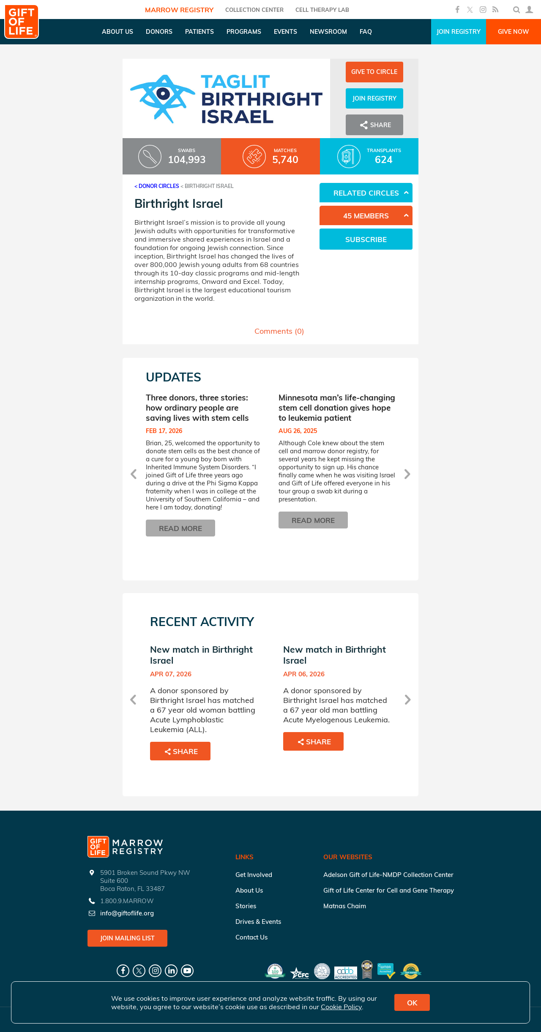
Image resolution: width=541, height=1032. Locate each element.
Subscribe (366, 239)
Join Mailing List (127, 938)
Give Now (513, 31)
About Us (249, 890)
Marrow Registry (179, 9)
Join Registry (459, 31)
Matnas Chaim (344, 906)
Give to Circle (374, 72)
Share (374, 125)
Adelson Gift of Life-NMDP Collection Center (388, 875)
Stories (245, 906)
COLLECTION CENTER (254, 9)
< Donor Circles (156, 186)
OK (412, 1002)
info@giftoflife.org (127, 913)
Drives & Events (258, 922)
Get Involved (253, 875)
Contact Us (251, 937)
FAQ (366, 31)
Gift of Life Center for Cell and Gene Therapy (388, 890)
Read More (180, 528)
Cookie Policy (341, 1006)
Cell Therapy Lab (322, 9)
